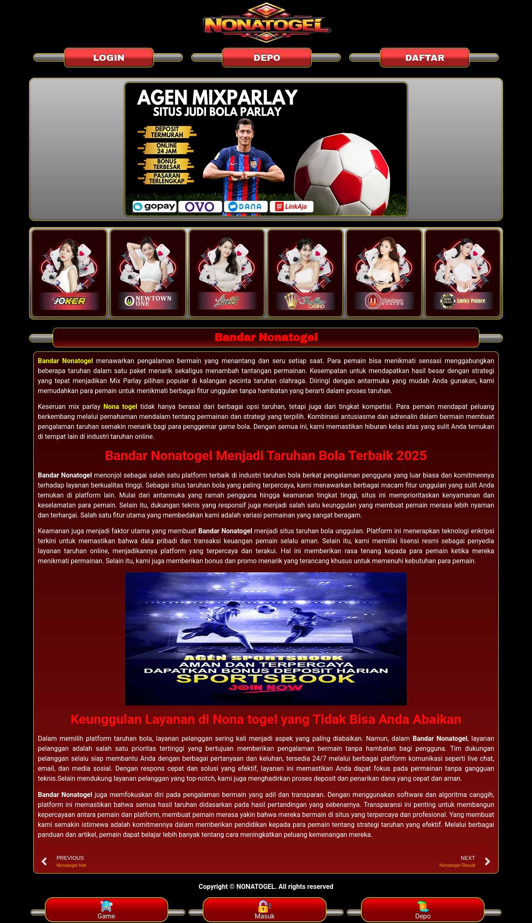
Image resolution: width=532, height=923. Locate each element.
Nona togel (120, 407)
